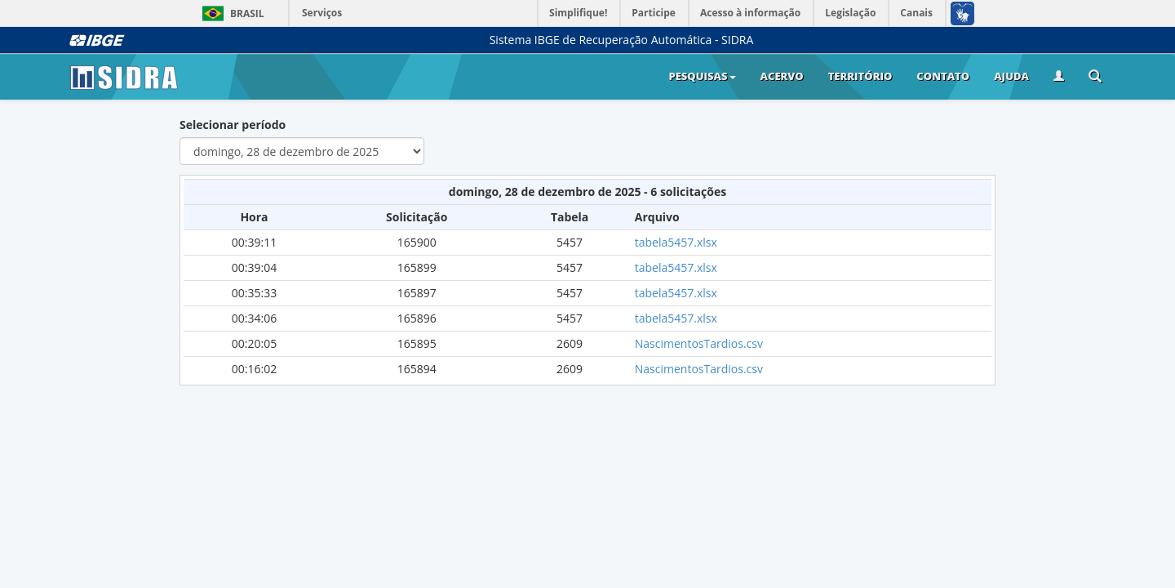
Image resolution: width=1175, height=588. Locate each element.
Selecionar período (233, 124)
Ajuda (1011, 76)
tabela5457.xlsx (676, 242)
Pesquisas (701, 76)
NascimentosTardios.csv (699, 343)
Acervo (782, 76)
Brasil (230, 13)
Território (860, 76)
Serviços (322, 13)
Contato (942, 76)
